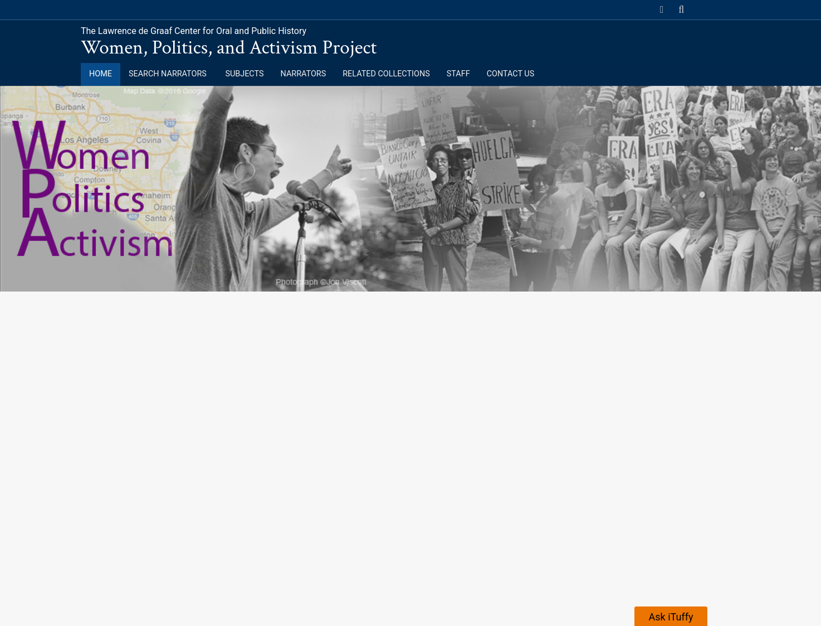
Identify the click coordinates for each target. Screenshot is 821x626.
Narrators (303, 74)
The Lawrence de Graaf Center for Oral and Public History (193, 31)
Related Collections (386, 74)
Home (100, 74)
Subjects (244, 74)
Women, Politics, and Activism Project (229, 47)
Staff (458, 74)
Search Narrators (168, 74)
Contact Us (511, 74)
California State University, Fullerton (173, 9)
